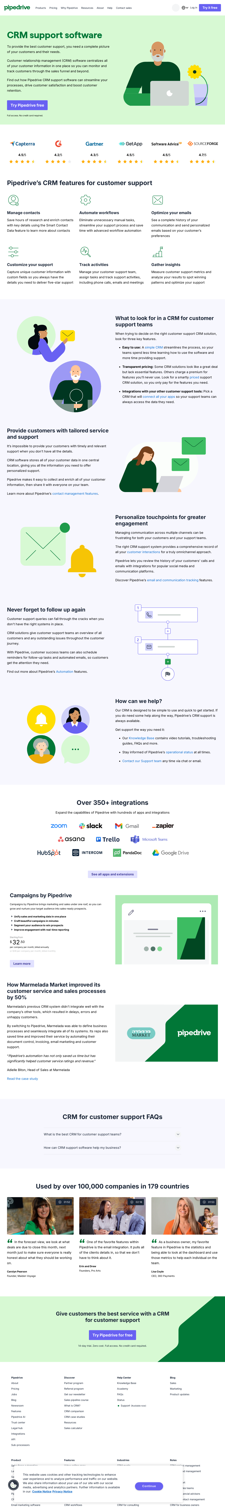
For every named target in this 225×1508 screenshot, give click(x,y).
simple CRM (154, 347)
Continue (149, 1486)
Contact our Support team (142, 761)
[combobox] (181, 8)
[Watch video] (40, 1216)
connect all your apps (159, 396)
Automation (64, 671)
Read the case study (22, 1079)
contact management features (75, 493)
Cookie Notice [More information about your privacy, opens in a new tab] (42, 1491)
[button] (13, 1485)
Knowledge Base (141, 738)
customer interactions (143, 552)
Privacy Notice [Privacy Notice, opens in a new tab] (62, 1491)
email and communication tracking (172, 580)
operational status (179, 752)
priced (194, 377)
